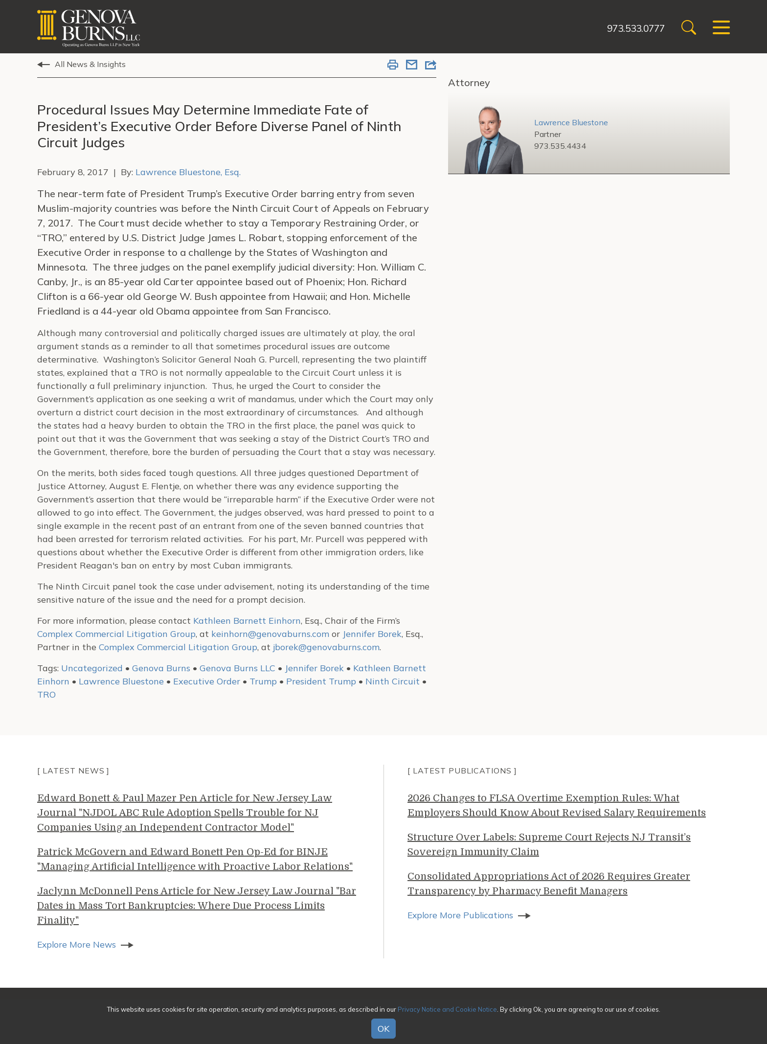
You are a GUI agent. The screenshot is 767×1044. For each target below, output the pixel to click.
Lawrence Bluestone (121, 681)
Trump (263, 681)
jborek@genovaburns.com (326, 647)
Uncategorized (92, 668)
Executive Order (206, 681)
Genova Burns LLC (237, 668)
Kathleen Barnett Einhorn (247, 620)
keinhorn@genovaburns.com (270, 633)
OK (383, 1028)
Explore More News (77, 944)
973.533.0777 (629, 28)
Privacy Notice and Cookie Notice (447, 1009)
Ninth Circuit (392, 681)
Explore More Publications (462, 915)
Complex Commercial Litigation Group (116, 633)
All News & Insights (90, 64)
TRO (46, 694)
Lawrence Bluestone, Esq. (188, 172)
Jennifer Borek (372, 633)
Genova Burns (161, 668)
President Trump (321, 681)
